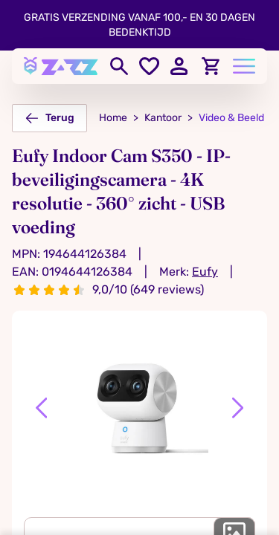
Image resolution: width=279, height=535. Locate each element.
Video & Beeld (231, 117)
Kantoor (163, 117)
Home (113, 117)
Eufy (205, 272)
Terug (49, 118)
